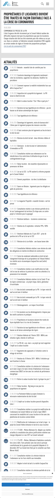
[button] (52, 473)
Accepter (27, 484)
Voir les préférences (27, 494)
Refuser (27, 489)
